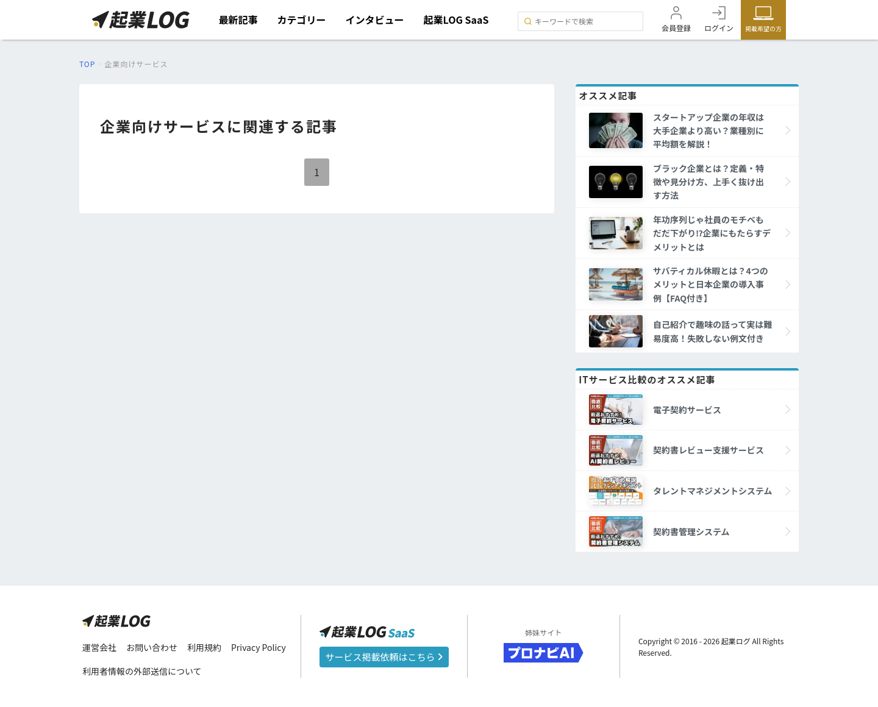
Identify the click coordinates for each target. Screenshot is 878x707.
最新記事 (238, 19)
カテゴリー (301, 19)
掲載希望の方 (763, 28)
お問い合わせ (151, 647)
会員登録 (676, 28)
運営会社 (99, 647)
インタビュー (375, 19)
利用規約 (204, 647)
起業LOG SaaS (456, 19)
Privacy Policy (258, 647)
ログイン (718, 28)
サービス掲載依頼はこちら (384, 656)
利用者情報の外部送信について (142, 671)
